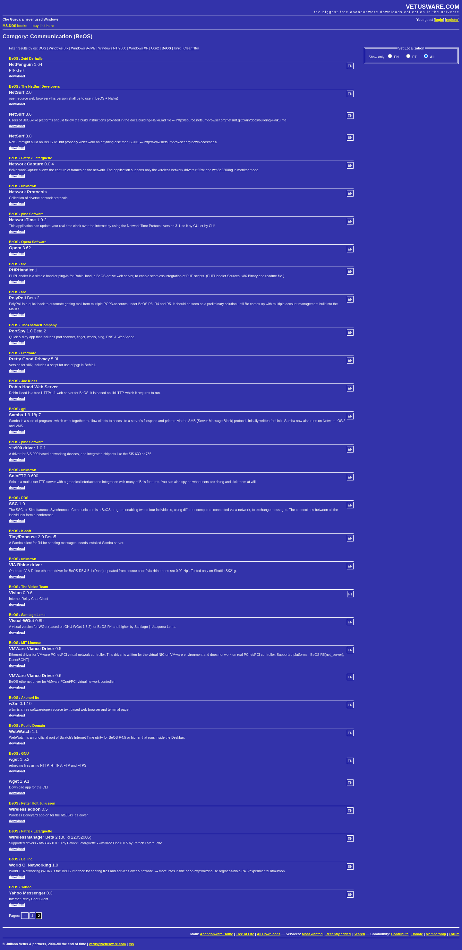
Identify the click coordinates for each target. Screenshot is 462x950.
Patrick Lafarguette (36, 158)
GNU (25, 753)
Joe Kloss (29, 381)
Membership (436, 934)
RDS (25, 498)
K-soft (26, 531)
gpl (23, 409)
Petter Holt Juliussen (38, 803)
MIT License (31, 643)
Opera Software (34, 242)
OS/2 (155, 48)
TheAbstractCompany (39, 325)
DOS (42, 48)
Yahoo (26, 887)
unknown (28, 186)
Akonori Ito (30, 697)
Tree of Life (245, 934)
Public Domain (33, 725)
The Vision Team (34, 587)
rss (131, 944)
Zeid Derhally (32, 58)
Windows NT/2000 (112, 48)
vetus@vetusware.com (107, 944)
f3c (23, 264)
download (17, 76)
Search (359, 934)
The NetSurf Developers (40, 86)
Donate (417, 934)
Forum (454, 934)
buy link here (43, 26)
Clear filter (191, 48)
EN (396, 57)
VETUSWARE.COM (432, 6)
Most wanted (312, 934)
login (439, 20)
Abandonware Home (216, 934)
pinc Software (32, 214)
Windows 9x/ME (83, 48)
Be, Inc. (27, 859)
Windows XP (138, 48)
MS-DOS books (15, 26)
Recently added (338, 934)
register (452, 20)
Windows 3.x (58, 48)
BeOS (166, 48)
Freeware (28, 353)
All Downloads (268, 934)
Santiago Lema (33, 615)
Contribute (399, 934)
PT (414, 57)
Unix (177, 48)
